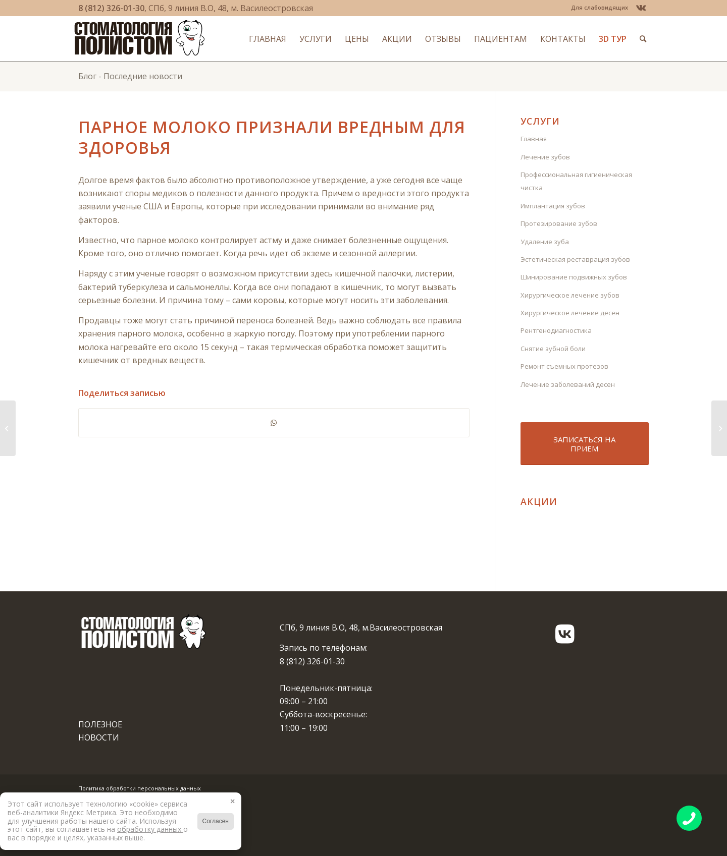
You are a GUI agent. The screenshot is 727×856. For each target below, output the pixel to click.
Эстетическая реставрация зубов (575, 259)
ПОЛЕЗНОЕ (100, 724)
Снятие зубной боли (553, 348)
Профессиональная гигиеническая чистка (576, 181)
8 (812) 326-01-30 (111, 8)
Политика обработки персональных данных (139, 788)
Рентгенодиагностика (556, 330)
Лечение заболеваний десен (568, 384)
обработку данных (150, 829)
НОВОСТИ (98, 737)
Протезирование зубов (559, 223)
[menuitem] (597, 7)
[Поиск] (639, 39)
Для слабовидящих (599, 7)
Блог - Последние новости (130, 76)
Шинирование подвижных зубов (574, 276)
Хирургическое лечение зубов (570, 295)
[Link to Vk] (641, 7)
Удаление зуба (545, 241)
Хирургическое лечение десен (570, 312)
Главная (534, 138)
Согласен (215, 821)
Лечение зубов (545, 156)
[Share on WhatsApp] (274, 423)
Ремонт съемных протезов (564, 366)
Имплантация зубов (553, 205)
